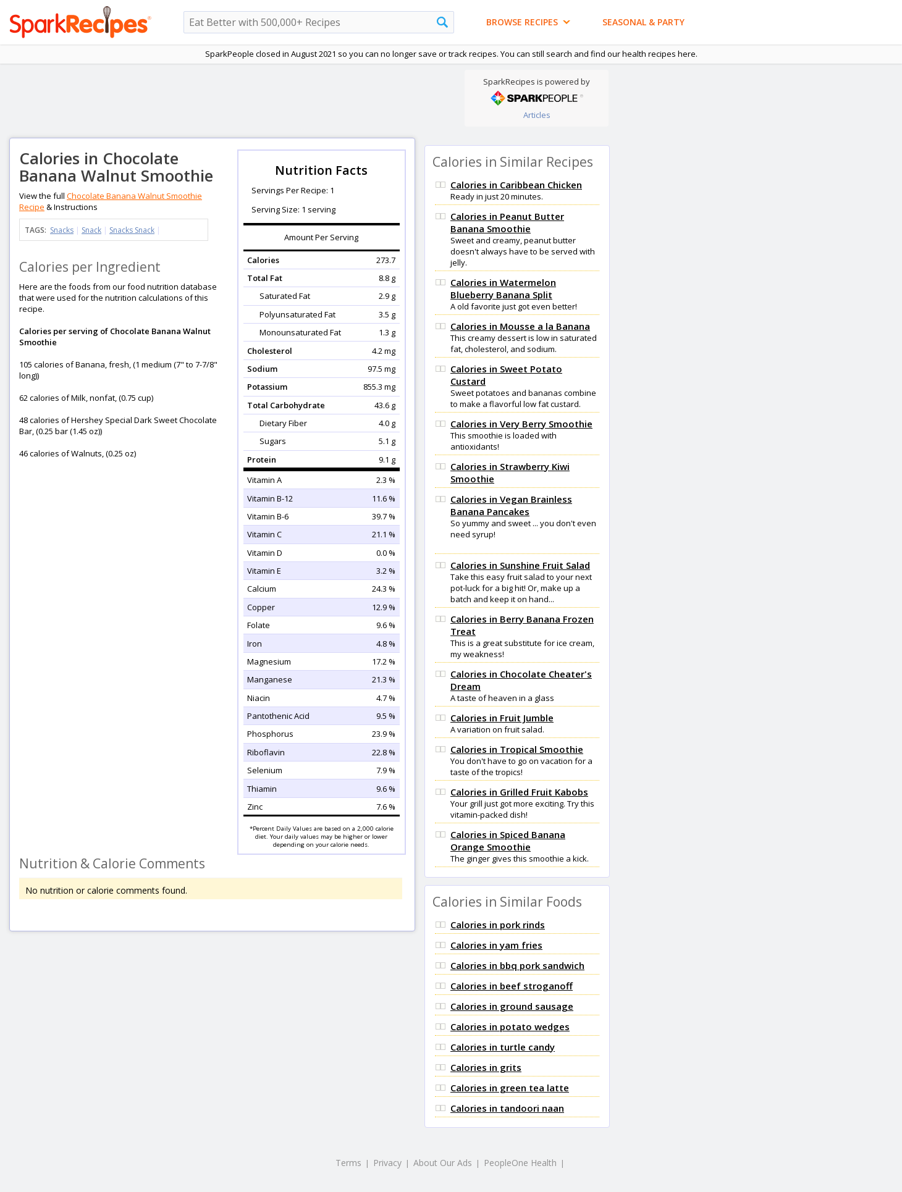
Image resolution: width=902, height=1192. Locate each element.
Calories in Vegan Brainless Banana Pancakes (511, 505)
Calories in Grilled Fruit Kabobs (519, 792)
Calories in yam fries (496, 945)
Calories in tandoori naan (507, 1108)
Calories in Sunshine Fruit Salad (520, 565)
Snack (91, 230)
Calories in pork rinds (497, 924)
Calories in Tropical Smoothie (516, 749)
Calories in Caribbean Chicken (516, 184)
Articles (536, 114)
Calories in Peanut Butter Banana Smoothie (507, 222)
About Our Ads (442, 1163)
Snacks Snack (131, 230)
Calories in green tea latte (509, 1087)
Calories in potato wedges (510, 1026)
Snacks (62, 230)
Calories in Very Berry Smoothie (521, 424)
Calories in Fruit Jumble (502, 717)
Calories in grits (485, 1067)
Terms (348, 1163)
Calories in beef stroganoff (511, 986)
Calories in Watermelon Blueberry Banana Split (503, 288)
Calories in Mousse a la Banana (520, 326)
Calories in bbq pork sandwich (517, 965)
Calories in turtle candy (502, 1047)
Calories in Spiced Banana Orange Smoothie (507, 840)
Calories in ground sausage (511, 1006)
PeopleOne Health (520, 1163)
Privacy (387, 1163)
